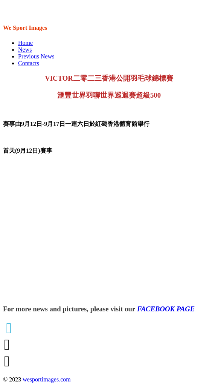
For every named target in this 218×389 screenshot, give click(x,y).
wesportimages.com (47, 379)
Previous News (36, 56)
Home (25, 43)
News (25, 49)
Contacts (28, 63)
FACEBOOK (156, 309)
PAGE (186, 309)
